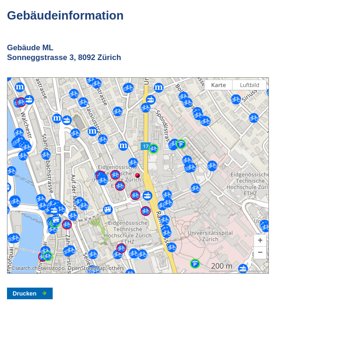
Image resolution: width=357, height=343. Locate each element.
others (116, 268)
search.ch (26, 268)
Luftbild (249, 85)
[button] (260, 241)
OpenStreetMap (87, 268)
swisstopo (53, 268)
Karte (218, 85)
